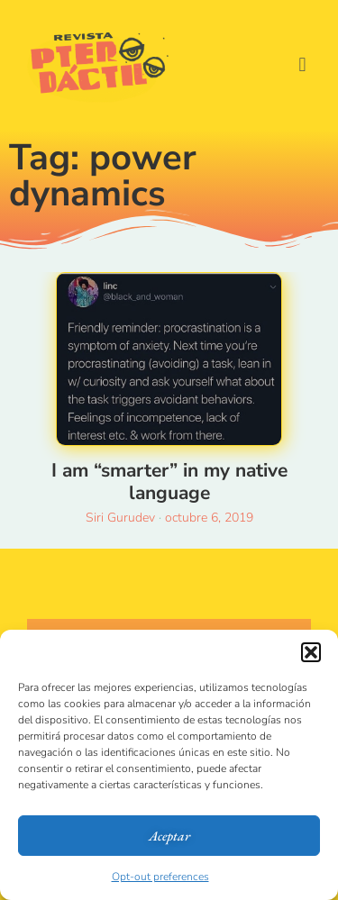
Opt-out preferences (160, 876)
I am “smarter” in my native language (169, 481)
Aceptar (169, 835)
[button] (311, 652)
